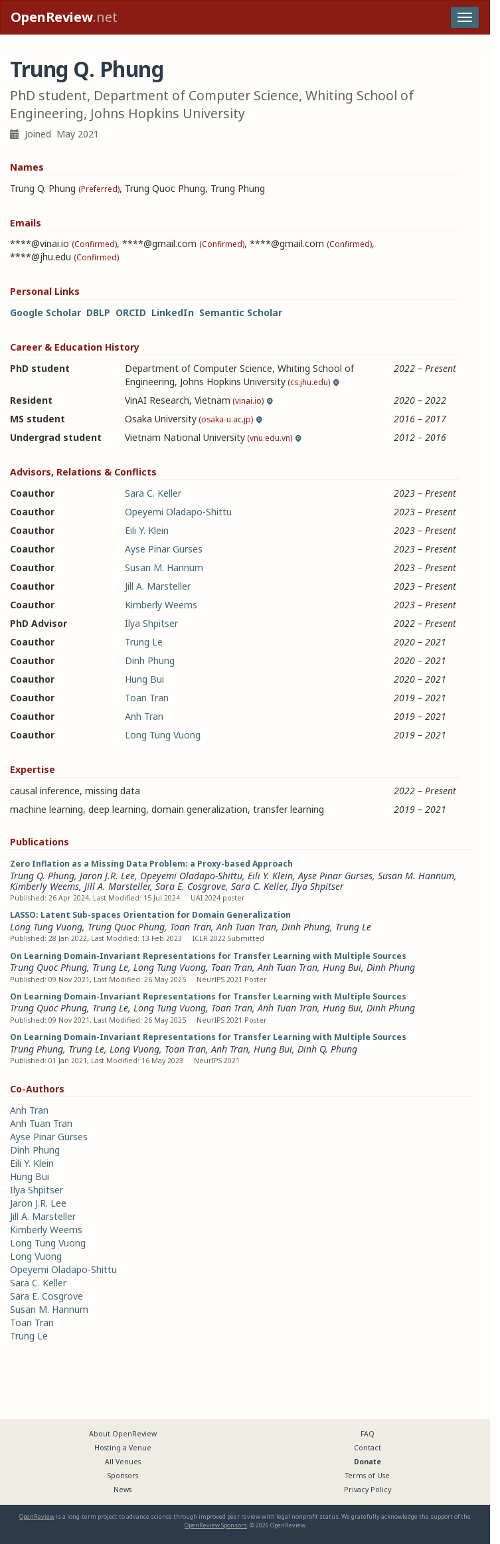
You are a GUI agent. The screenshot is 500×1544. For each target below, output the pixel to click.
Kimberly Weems (161, 604)
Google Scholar (45, 312)
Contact (367, 1447)
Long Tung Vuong (163, 735)
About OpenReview (123, 1433)
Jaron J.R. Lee (107, 875)
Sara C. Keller (153, 493)
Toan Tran (147, 697)
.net (64, 17)
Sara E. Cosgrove (190, 886)
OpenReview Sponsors (216, 1525)
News (122, 1489)
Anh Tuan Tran (246, 926)
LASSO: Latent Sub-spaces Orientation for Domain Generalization (150, 914)
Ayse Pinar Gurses (164, 549)
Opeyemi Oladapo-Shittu (178, 511)
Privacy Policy (367, 1489)
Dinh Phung (150, 660)
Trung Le (144, 642)
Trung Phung (36, 1049)
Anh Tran (144, 716)
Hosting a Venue (122, 1447)
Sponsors (123, 1475)
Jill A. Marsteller (158, 586)
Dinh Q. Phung (327, 1049)
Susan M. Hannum (164, 567)
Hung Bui (144, 679)
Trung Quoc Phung (126, 926)
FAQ (368, 1433)
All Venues (123, 1461)
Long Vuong (134, 1049)
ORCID (131, 312)
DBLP (98, 312)
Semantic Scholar (240, 312)
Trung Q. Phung (42, 875)
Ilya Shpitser (151, 623)
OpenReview (36, 1516)
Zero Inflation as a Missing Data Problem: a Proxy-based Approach (151, 863)
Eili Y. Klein (147, 530)
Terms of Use (367, 1475)
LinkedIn (172, 312)
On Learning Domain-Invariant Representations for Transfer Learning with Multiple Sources (208, 956)
